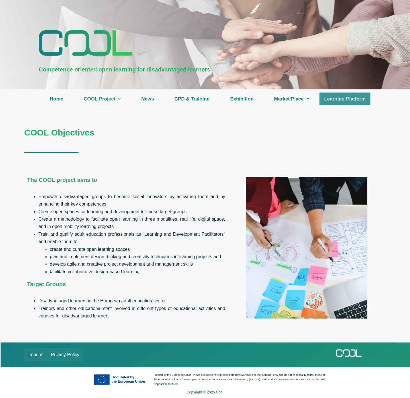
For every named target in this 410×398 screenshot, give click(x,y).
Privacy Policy (65, 354)
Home (57, 99)
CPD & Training (193, 99)
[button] (103, 99)
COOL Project (103, 99)
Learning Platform (345, 99)
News (148, 99)
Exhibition (243, 99)
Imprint (35, 354)
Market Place (292, 99)
